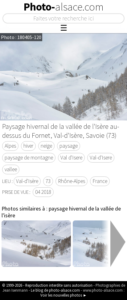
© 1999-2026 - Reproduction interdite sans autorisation (47, 285)
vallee (11, 169)
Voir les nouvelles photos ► (63, 295)
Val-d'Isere (101, 157)
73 (48, 181)
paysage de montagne (29, 157)
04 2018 (43, 192)
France (99, 181)
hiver (28, 145)
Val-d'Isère (27, 181)
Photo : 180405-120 (21, 37)
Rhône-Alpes (71, 181)
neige (46, 145)
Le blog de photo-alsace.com (55, 290)
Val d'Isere (71, 157)
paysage (68, 145)
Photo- (63, 7)
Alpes (10, 145)
